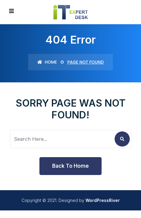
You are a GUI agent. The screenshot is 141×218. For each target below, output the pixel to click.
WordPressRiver (103, 200)
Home (47, 62)
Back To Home (70, 166)
